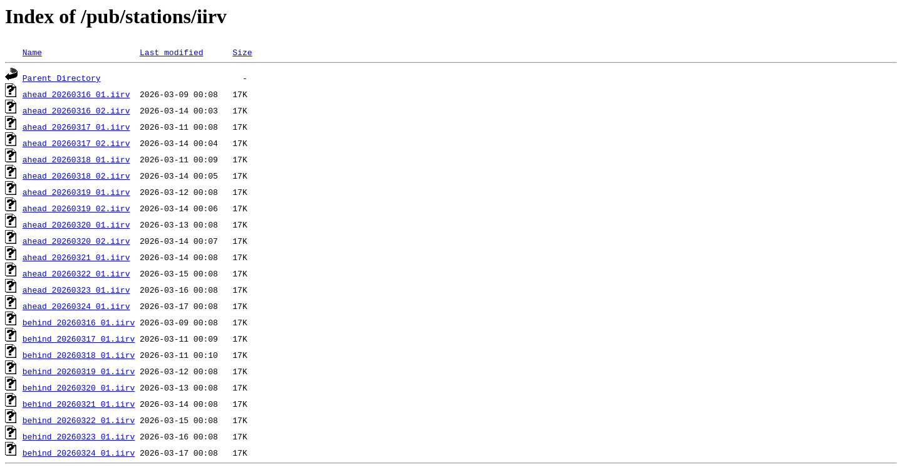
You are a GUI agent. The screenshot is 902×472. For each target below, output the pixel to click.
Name (32, 52)
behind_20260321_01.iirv (79, 403)
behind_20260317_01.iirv (79, 338)
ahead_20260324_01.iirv (76, 306)
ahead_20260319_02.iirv (76, 208)
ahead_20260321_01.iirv (76, 257)
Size (242, 52)
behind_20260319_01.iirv (79, 371)
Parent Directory (62, 77)
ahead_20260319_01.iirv (76, 191)
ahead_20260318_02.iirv (76, 175)
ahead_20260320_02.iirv (76, 240)
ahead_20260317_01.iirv (76, 126)
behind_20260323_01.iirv (79, 436)
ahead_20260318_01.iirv (76, 159)
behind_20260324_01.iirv (79, 452)
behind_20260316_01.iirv (79, 322)
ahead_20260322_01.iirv (76, 273)
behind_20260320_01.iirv (79, 387)
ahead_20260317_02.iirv (76, 143)
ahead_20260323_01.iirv (76, 289)
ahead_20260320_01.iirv (76, 224)
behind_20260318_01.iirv (79, 354)
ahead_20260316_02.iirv (76, 110)
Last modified (171, 52)
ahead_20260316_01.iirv (76, 94)
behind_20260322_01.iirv (79, 420)
